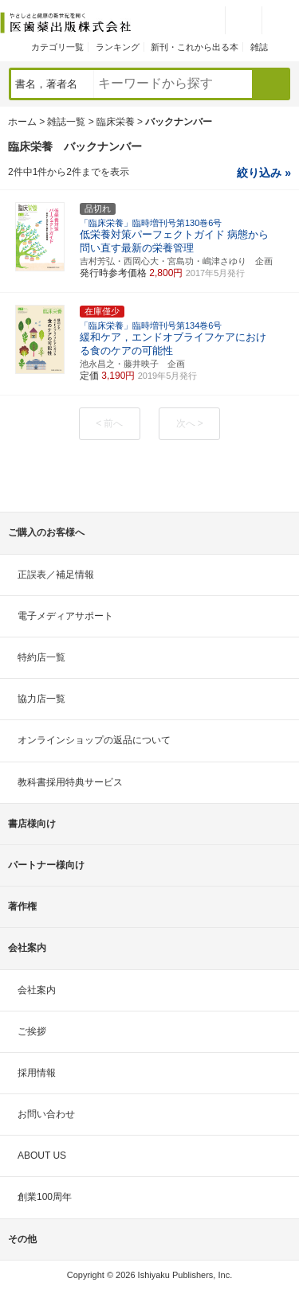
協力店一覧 (41, 698)
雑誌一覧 (66, 121)
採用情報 (37, 1072)
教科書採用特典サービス (70, 782)
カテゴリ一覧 (57, 47)
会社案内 (37, 990)
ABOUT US (42, 1155)
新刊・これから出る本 (194, 47)
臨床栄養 (115, 121)
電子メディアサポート (65, 616)
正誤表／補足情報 (56, 574)
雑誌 (259, 47)
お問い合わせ (46, 1114)
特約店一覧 (41, 657)
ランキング (118, 47)
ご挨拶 (32, 1031)
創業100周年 (45, 1196)
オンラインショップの (94, 740)
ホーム (22, 121)
